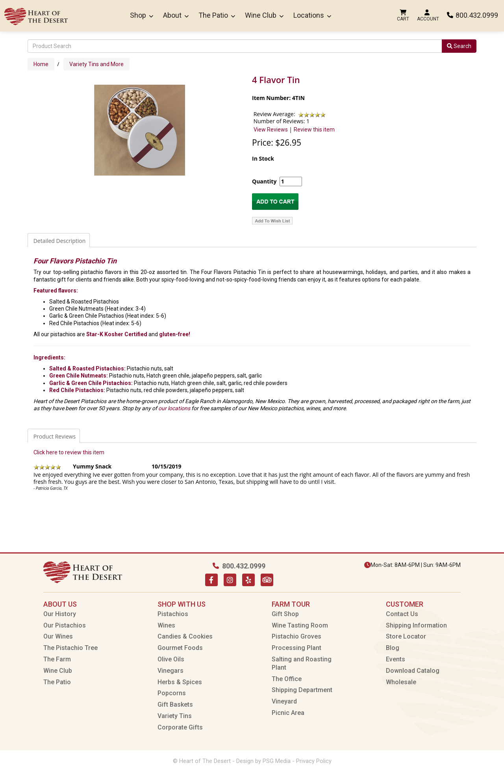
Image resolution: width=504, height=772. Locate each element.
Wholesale (401, 682)
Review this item (314, 129)
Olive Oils (171, 659)
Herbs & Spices (180, 682)
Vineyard (284, 701)
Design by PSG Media (263, 761)
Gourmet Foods (180, 648)
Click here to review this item (68, 452)
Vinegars (170, 670)
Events (395, 659)
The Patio (216, 15)
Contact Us (402, 614)
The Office (287, 679)
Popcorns (172, 693)
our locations (174, 408)
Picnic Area (288, 712)
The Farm (57, 659)
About (176, 15)
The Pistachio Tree (70, 648)
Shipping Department (302, 690)
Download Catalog (412, 670)
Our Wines (58, 636)
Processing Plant (296, 648)
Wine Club (264, 15)
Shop (141, 15)
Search (459, 46)
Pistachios (173, 614)
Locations (312, 15)
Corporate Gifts (180, 727)
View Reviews (271, 129)
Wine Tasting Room (300, 625)
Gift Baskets (175, 704)
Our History (59, 614)
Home (40, 64)
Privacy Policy (314, 761)
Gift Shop (285, 614)
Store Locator (406, 636)
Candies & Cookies (185, 636)
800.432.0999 (472, 15)
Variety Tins (175, 716)
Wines (166, 625)
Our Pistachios (64, 625)
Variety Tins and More (96, 64)
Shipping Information (416, 625)
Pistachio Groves (296, 636)
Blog (392, 648)
